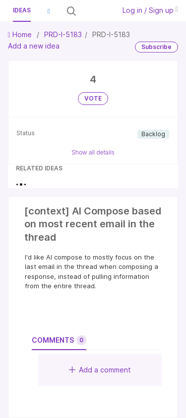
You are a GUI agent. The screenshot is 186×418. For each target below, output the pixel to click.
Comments (59, 340)
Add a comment (100, 370)
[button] (48, 10)
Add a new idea (34, 46)
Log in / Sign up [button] (150, 10)
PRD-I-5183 (63, 34)
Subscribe (156, 47)
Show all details (93, 152)
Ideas (22, 10)
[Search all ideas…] (95, 11)
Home (21, 34)
